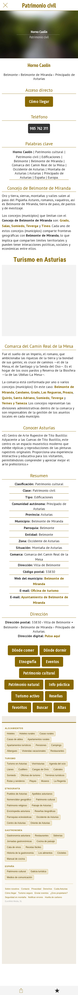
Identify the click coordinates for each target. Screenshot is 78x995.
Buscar (42, 707)
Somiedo (17, 226)
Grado (64, 220)
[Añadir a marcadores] (57, 990)
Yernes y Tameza (14, 403)
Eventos (52, 661)
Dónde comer (23, 650)
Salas (6, 226)
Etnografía (27, 661)
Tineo (45, 226)
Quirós (7, 398)
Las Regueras (51, 392)
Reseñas (56, 696)
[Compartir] (21, 990)
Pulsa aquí (52, 636)
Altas (62, 707)
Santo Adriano (24, 398)
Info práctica (59, 684)
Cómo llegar (39, 101)
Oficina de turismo (45, 590)
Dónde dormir (54, 650)
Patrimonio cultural (39, 673)
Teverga (32, 226)
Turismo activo (27, 696)
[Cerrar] (5, 5)
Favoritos (19, 707)
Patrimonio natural (23, 684)
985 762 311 (39, 128)
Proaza (68, 392)
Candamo (22, 392)
